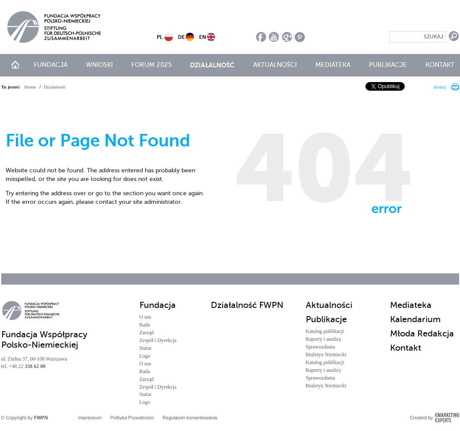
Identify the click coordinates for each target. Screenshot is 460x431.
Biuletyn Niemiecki (326, 355)
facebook (261, 37)
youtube (274, 37)
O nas (146, 317)
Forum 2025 (151, 64)
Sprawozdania (320, 347)
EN (202, 37)
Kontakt (439, 64)
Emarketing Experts (447, 417)
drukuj (440, 86)
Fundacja (50, 64)
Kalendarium (415, 319)
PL (159, 37)
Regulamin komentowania (189, 417)
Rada (145, 325)
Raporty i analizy (324, 339)
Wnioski (99, 64)
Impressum (90, 417)
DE (181, 37)
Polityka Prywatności (132, 417)
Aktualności (275, 64)
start (15, 64)
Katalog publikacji (325, 331)
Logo (145, 356)
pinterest (300, 37)
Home (30, 86)
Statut (146, 348)
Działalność (212, 65)
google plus (287, 37)
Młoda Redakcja (422, 334)
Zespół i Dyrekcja (158, 340)
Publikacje (388, 64)
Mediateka (332, 64)
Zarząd (147, 333)
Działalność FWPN (247, 305)
